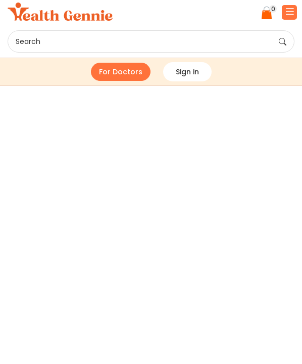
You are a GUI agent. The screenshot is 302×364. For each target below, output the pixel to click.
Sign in (187, 72)
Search (151, 42)
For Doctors (120, 72)
